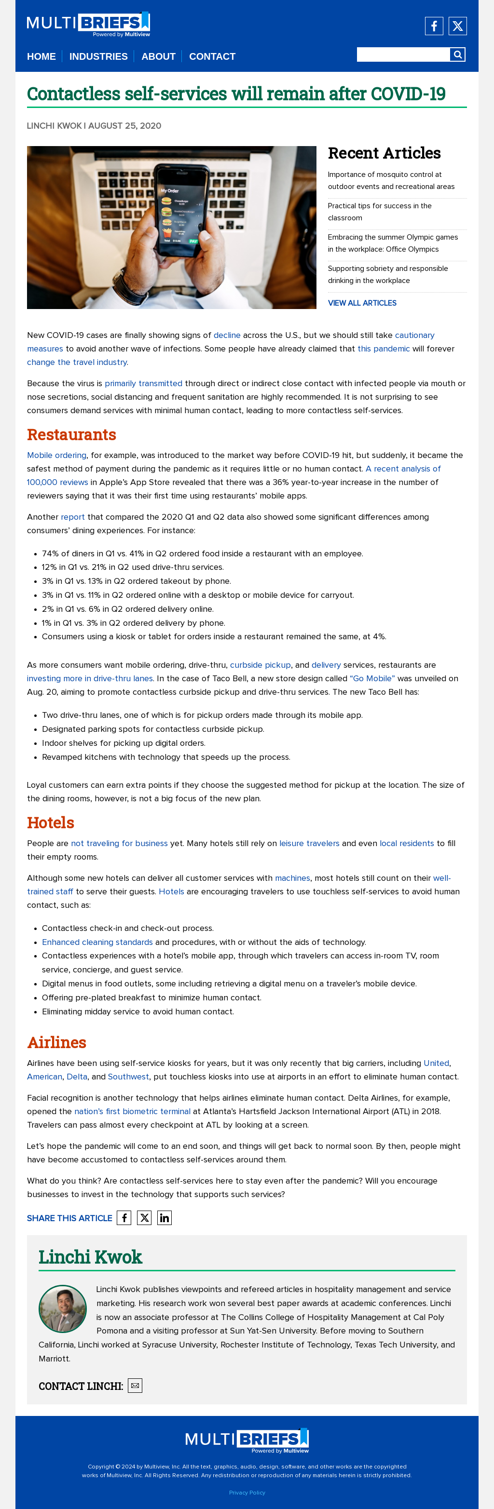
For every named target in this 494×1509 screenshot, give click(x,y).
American (44, 1077)
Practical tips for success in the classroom (380, 212)
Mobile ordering (56, 455)
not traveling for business (119, 843)
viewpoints (201, 1289)
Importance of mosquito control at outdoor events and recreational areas (391, 180)
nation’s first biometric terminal (132, 1111)
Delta (77, 1077)
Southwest (128, 1077)
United (436, 1063)
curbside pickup (260, 665)
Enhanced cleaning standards (97, 942)
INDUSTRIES (98, 56)
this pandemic (383, 349)
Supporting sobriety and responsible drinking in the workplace (388, 274)
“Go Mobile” (372, 678)
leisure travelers (309, 843)
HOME (41, 56)
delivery (326, 665)
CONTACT (212, 56)
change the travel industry (77, 362)
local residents (407, 843)
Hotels (171, 892)
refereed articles (272, 1289)
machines (292, 878)
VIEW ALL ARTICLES (362, 303)
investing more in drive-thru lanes (90, 678)
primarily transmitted (143, 383)
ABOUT (158, 56)
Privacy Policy (247, 1493)
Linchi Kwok (54, 126)
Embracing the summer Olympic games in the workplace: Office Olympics (393, 243)
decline (227, 335)
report (73, 517)
